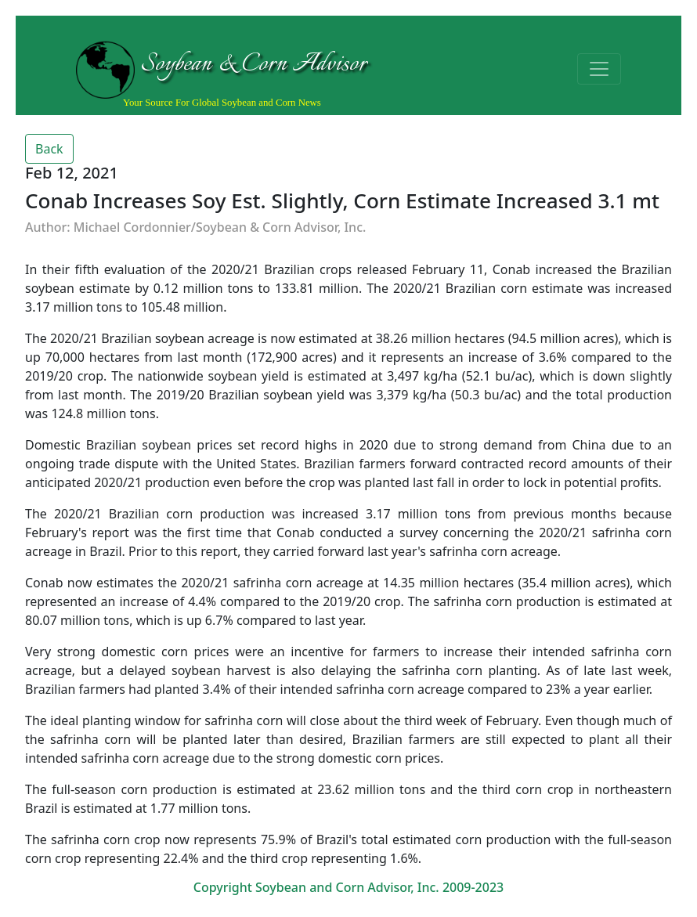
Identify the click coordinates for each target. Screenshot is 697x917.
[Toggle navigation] (599, 69)
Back (49, 148)
